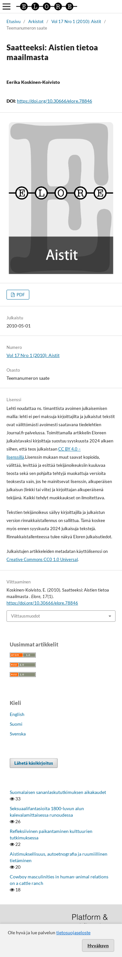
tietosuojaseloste (73, 932)
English (17, 714)
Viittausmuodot (25, 616)
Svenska (18, 733)
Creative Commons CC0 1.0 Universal (42, 559)
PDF (20, 294)
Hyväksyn (98, 945)
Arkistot (36, 21)
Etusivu (13, 21)
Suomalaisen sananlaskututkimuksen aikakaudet (58, 792)
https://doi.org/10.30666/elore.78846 (54, 101)
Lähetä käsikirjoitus (33, 763)
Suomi (16, 724)
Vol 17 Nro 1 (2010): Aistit (76, 21)
